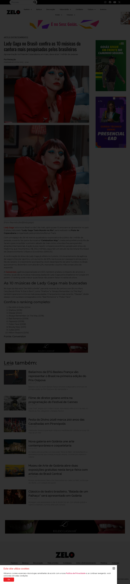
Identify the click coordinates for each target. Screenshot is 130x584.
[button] (114, 568)
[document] (65, 292)
